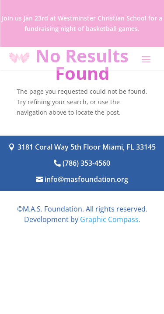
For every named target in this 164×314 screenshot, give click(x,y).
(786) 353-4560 (86, 163)
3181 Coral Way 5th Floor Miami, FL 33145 (86, 147)
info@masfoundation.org (86, 179)
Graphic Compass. (110, 219)
